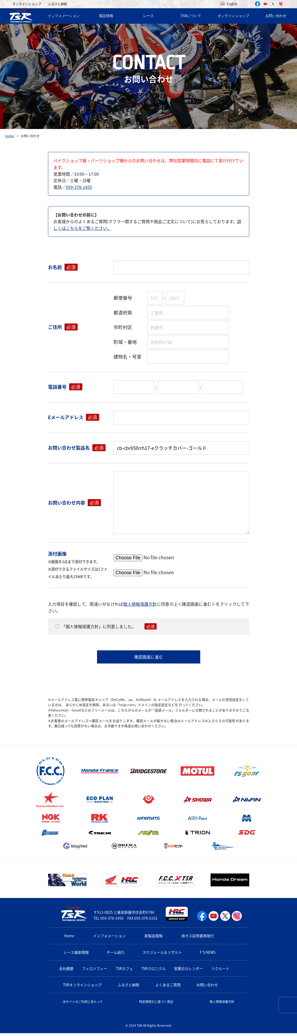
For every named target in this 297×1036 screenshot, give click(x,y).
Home (9, 136)
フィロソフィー (94, 971)
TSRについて (191, 16)
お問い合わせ (275, 16)
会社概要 (66, 971)
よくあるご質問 (168, 987)
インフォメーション (63, 16)
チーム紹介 (116, 955)
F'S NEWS (207, 955)
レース (148, 16)
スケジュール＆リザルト (162, 955)
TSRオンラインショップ (82, 987)
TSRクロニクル (153, 971)
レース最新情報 (76, 955)
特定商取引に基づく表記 (156, 1004)
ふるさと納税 (57, 3)
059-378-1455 (79, 187)
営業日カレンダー (188, 971)
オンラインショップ (26, 3)
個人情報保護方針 (140, 604)
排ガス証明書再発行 (197, 938)
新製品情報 (154, 938)
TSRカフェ (124, 971)
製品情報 (106, 16)
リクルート (220, 971)
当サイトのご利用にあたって (83, 1004)
